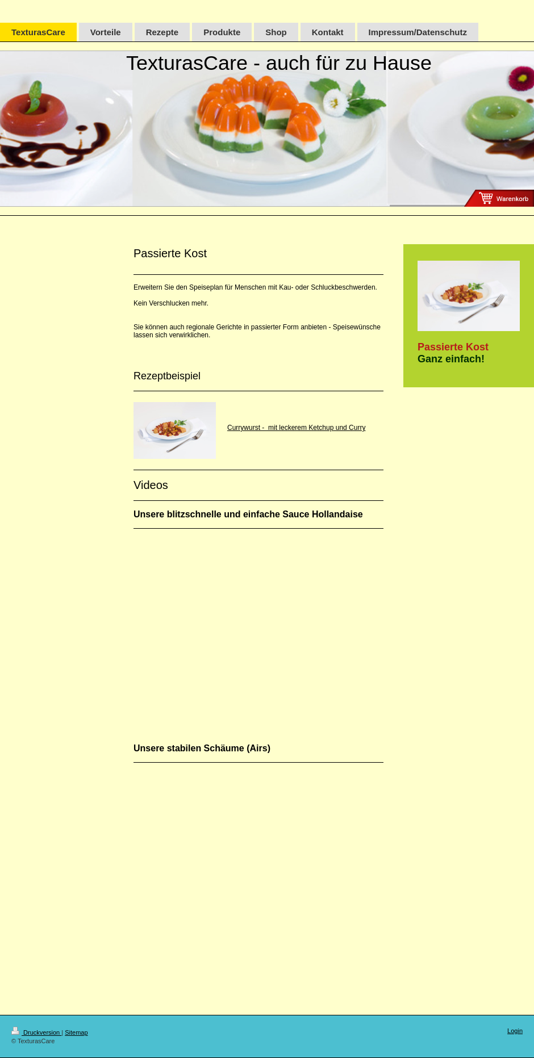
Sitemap (76, 1032)
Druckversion (36, 1032)
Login (515, 1030)
